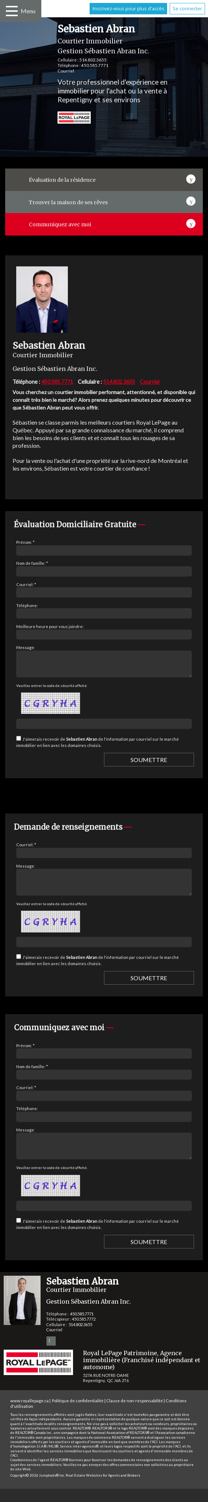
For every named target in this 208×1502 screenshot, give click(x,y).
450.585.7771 (94, 65)
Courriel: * (26, 584)
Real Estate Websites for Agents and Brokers (103, 1489)
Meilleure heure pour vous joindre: (50, 626)
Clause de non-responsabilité (134, 1413)
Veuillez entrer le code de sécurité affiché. (51, 690)
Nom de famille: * (32, 563)
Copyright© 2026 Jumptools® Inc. (37, 1489)
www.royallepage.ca (29, 1413)
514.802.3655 (93, 59)
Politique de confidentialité (78, 1413)
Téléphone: (27, 605)
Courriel (66, 70)
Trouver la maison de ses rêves (68, 202)
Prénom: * (25, 542)
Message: (25, 647)
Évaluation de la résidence (62, 180)
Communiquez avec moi (60, 224)
